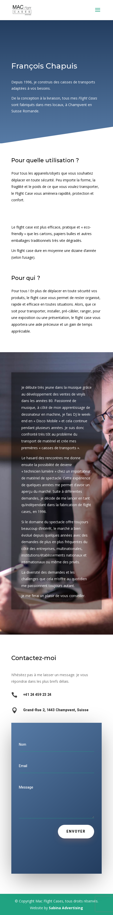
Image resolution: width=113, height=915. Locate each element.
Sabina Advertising (66, 907)
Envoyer (76, 831)
